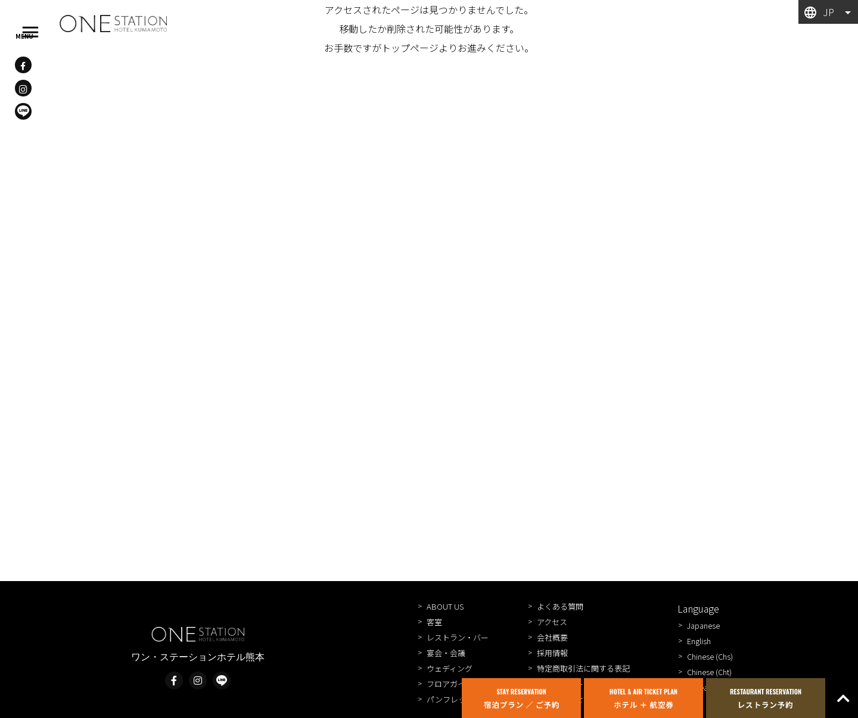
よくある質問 (560, 606)
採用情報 (552, 652)
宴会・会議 (446, 652)
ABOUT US (445, 606)
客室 (434, 622)
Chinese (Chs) (710, 656)
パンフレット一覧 (458, 699)
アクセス (552, 622)
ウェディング (449, 668)
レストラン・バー (458, 637)
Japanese (703, 625)
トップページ (410, 47)
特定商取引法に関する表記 (583, 668)
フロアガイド (450, 683)
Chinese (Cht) (709, 672)
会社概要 (552, 637)
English (699, 641)
